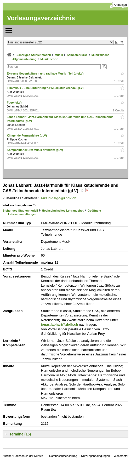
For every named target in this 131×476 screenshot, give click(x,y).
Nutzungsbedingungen (95, 455)
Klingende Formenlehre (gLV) (27, 135)
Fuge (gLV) (14, 102)
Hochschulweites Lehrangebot (63, 210)
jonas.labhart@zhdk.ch (59, 324)
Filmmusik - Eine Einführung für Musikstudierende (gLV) (45, 87)
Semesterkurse (77, 54)
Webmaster (121, 455)
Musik (59, 54)
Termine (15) (20, 434)
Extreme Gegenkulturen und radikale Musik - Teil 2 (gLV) (45, 73)
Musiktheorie (49, 59)
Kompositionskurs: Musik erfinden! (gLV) (35, 149)
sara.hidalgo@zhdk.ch (59, 198)
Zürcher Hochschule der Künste (23, 455)
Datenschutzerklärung (63, 455)
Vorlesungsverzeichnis (41, 17)
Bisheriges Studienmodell (33, 54)
